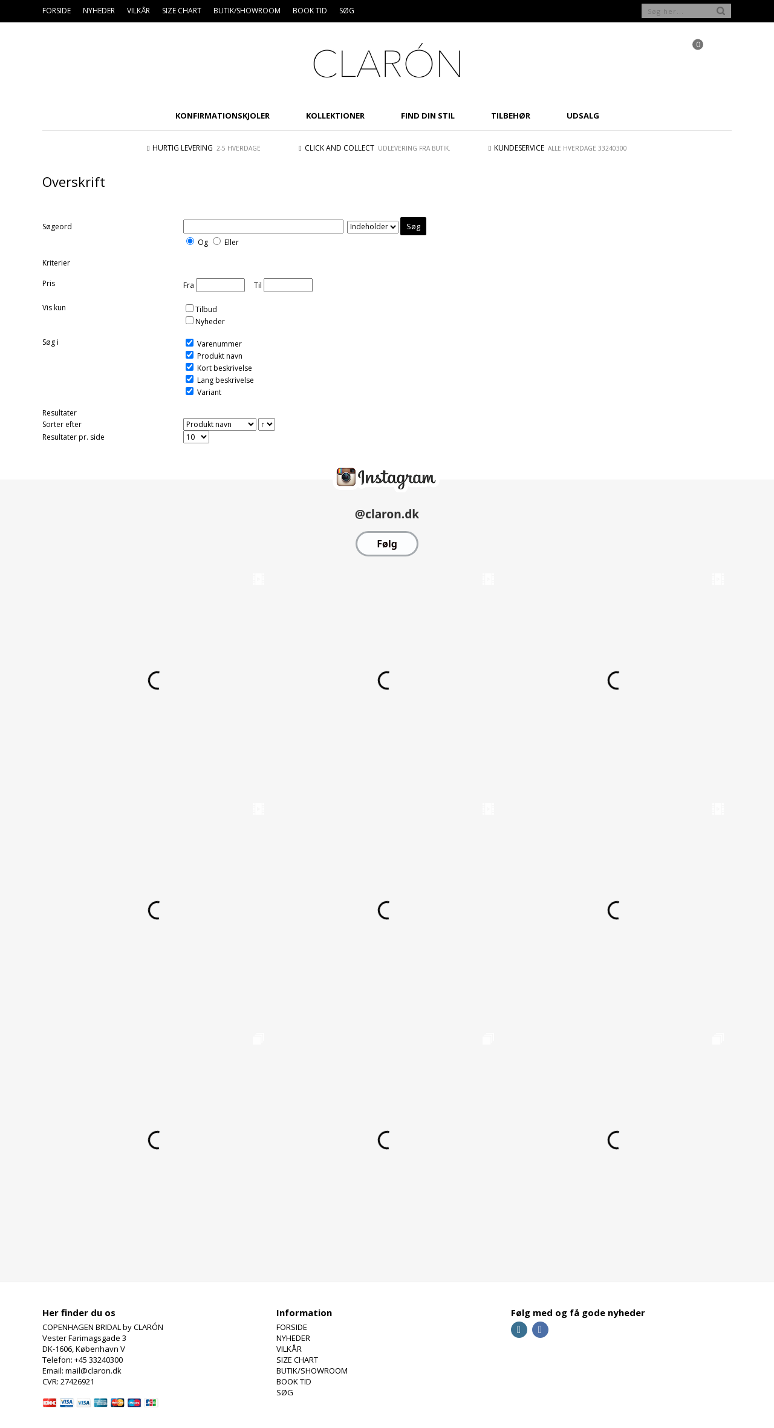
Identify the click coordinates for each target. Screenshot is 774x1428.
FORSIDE (56, 10)
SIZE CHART (181, 10)
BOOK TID (310, 10)
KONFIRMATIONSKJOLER (222, 115)
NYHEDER (99, 10)
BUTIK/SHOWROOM (247, 10)
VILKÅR (138, 10)
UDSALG (583, 115)
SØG (346, 10)
